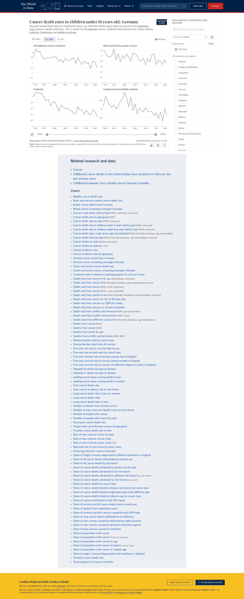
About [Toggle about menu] (128, 6)
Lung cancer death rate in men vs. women (96, 393)
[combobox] (164, 6)
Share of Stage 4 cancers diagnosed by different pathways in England (112, 455)
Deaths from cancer (84, 324)
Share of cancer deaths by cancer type (94, 484)
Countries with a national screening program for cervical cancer (109, 274)
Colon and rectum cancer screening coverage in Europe (104, 270)
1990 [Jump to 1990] (39, 134)
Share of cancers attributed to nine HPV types (99, 500)
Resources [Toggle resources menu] (114, 6)
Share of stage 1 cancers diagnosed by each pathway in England (109, 553)
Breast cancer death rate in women (93, 205)
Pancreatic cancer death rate (89, 422)
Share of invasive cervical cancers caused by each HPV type (106, 512)
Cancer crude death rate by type (91, 213)
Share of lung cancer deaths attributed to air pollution (103, 516)
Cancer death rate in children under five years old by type (105, 229)
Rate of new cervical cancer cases (92, 439)
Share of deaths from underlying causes (95, 508)
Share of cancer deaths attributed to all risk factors (102, 471)
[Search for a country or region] (193, 29)
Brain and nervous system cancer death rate (97, 200)
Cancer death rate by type (87, 221)
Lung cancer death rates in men (90, 402)
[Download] (151, 145)
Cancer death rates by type (88, 237)
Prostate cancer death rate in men (92, 430)
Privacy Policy (106, 592)
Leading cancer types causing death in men (97, 377)
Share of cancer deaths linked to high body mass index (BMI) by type (111, 492)
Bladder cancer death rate (87, 196)
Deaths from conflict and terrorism (92, 336)
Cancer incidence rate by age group (93, 254)
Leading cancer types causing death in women (99, 381)
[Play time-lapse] (32, 134)
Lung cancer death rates (86, 397)
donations (61, 586)
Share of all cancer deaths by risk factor (95, 463)
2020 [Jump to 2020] (163, 134)
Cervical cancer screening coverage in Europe (98, 262)
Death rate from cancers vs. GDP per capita (97, 303)
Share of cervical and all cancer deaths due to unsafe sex (105, 504)
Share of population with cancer (91, 533)
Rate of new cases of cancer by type (93, 434)
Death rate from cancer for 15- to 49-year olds (99, 299)
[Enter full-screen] (164, 145)
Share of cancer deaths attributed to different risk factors (105, 475)
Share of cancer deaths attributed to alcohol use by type (104, 467)
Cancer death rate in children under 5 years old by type (104, 225)
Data (89, 6)
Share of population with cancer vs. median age (99, 549)
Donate (215, 6)
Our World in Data (28, 6)
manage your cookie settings (129, 592)
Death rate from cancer (86, 278)
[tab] (36, 39)
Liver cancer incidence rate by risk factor (96, 389)
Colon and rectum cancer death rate (93, 266)
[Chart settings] (160, 39)
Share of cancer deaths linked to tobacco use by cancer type (107, 496)
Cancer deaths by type (85, 241)
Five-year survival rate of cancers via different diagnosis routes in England (114, 365)
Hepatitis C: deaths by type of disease (94, 373)
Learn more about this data (86, 141)
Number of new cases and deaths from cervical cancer (103, 410)
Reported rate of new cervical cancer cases (97, 447)
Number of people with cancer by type (95, 418)
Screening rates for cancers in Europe (94, 451)
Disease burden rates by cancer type (93, 340)
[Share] (158, 145)
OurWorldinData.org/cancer (148, 141)
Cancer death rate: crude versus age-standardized (101, 233)
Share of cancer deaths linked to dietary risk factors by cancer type (110, 488)
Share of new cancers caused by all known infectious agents (107, 525)
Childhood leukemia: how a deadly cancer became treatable (111, 183)
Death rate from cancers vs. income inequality (99, 307)
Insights (100, 6)
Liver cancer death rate (86, 385)
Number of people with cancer (90, 414)
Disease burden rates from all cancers (94, 344)
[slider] (47, 134)
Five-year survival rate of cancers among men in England (104, 356)
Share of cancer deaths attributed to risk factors (100, 480)
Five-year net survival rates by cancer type (97, 352)
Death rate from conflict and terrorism (94, 311)
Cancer (77, 169)
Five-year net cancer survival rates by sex (96, 348)
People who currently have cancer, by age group (100, 426)
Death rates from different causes (92, 320)
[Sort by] (190, 37)
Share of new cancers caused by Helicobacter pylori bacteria (107, 521)
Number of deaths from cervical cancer (95, 406)
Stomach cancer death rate (88, 558)
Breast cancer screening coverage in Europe (97, 209)
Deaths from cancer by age (88, 332)
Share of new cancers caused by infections (97, 529)
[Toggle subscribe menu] (198, 6)
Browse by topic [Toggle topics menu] (74, 6)
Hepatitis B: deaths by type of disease (94, 369)
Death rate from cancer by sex (90, 295)
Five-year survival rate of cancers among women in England (106, 361)
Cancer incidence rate (85, 250)
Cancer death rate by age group (91, 217)
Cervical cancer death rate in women (93, 258)
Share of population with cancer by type (95, 545)
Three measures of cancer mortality (93, 562)
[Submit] (184, 6)
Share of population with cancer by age (95, 541)
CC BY (164, 141)
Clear (211, 43)
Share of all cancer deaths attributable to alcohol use (102, 459)
